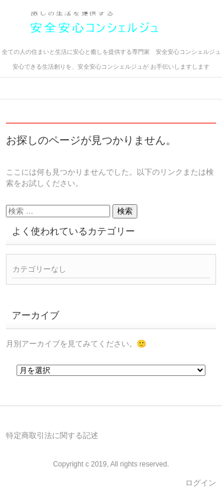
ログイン (200, 482)
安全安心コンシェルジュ (84, 43)
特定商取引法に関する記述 (52, 435)
